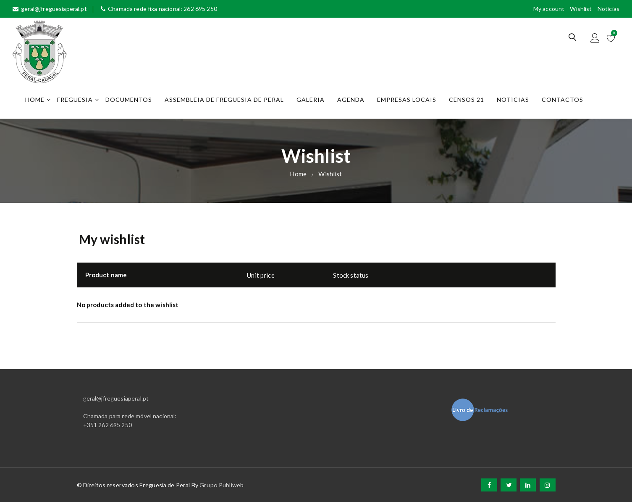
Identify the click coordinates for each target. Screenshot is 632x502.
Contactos (562, 99)
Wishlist (581, 8)
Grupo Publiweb (221, 485)
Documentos (128, 99)
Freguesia (75, 99)
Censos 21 (466, 99)
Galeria (310, 99)
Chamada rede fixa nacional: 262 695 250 (159, 8)
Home (35, 99)
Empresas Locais (406, 99)
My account (549, 8)
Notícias (608, 8)
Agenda (351, 99)
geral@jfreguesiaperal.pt (50, 8)
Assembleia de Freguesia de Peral (224, 99)
